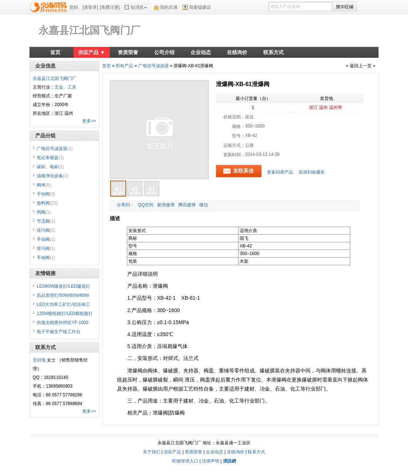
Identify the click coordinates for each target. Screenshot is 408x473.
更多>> (89, 121)
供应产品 (172, 451)
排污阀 (46, 230)
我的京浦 (168, 7)
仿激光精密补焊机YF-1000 (62, 322)
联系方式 (273, 52)
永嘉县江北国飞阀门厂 (89, 30)
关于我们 (151, 451)
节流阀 (46, 221)
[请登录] (90, 7)
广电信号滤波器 (153, 65)
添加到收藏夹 (312, 172)
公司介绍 (164, 52)
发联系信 (243, 171)
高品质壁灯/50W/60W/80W (63, 295)
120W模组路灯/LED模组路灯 (65, 313)
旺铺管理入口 (185, 461)
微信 (203, 204)
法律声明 (210, 461)
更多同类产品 (280, 172)
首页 (55, 52)
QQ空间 (145, 204)
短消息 (137, 7)
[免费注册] (110, 7)
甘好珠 (39, 360)
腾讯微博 (187, 204)
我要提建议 (200, 7)
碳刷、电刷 (50, 166)
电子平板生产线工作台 (58, 331)
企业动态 (201, 52)
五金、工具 (65, 87)
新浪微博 (166, 204)
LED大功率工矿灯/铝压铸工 (63, 304)
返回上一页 (361, 65)
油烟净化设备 (52, 175)
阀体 (44, 184)
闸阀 (44, 212)
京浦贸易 (49, 7)
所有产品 (124, 65)
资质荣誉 (128, 52)
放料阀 (47, 203)
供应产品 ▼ (91, 52)
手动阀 (46, 194)
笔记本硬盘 (50, 157)
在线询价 (237, 52)
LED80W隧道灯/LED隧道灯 (63, 286)
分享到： (125, 204)
